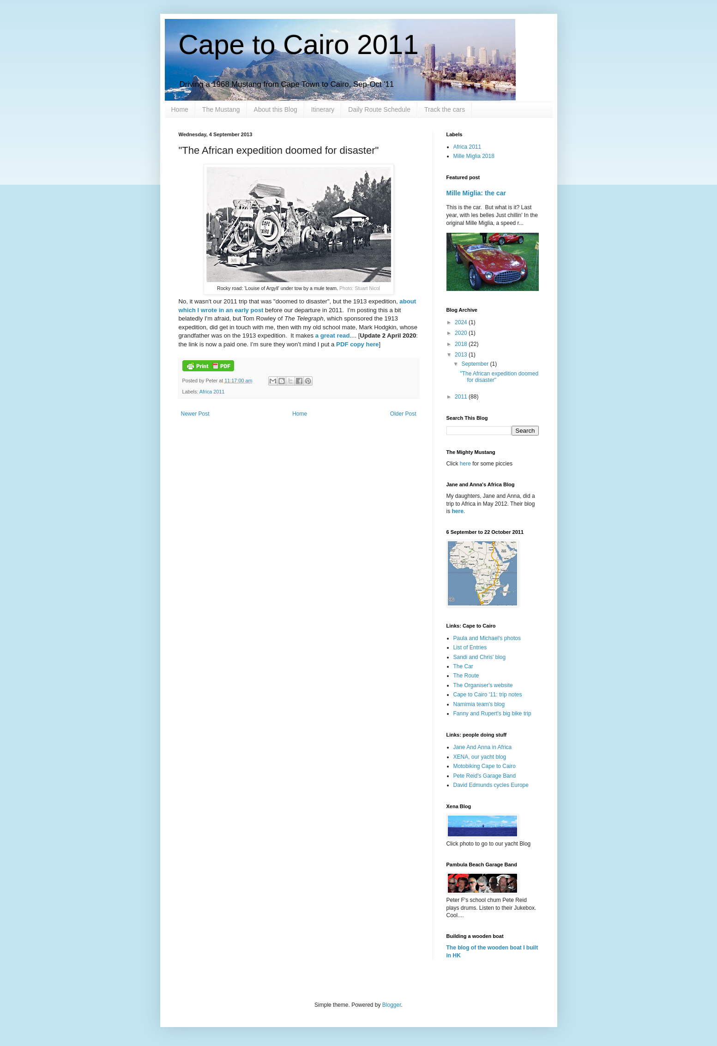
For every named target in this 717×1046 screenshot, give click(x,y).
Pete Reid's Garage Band (484, 776)
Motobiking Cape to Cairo (484, 766)
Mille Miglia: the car (476, 193)
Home (179, 109)
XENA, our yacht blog (479, 757)
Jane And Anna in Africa (482, 747)
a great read (331, 335)
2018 (462, 344)
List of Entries (470, 647)
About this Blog (275, 109)
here (466, 463)
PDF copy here (357, 344)
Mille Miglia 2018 (473, 156)
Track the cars (444, 109)
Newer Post (195, 414)
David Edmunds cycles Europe (491, 785)
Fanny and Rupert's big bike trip (492, 713)
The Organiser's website (483, 685)
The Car (463, 666)
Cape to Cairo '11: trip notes (487, 694)
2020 (462, 333)
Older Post (403, 414)
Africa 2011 (212, 391)
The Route (466, 675)
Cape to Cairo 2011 (299, 44)
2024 (462, 322)
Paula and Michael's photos (487, 638)
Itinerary (323, 109)
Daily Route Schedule (379, 109)
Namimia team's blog (479, 704)
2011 (462, 396)
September (475, 364)
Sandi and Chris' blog (479, 657)
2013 (462, 354)
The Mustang (221, 109)
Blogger (391, 1005)
